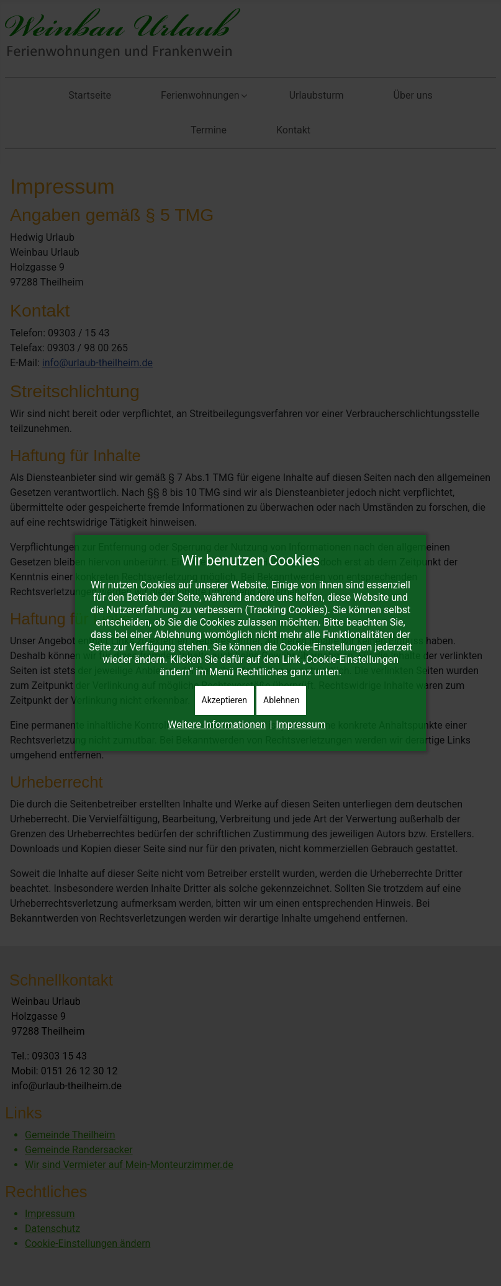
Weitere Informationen (217, 725)
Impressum (301, 725)
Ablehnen (281, 700)
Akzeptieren (225, 700)
